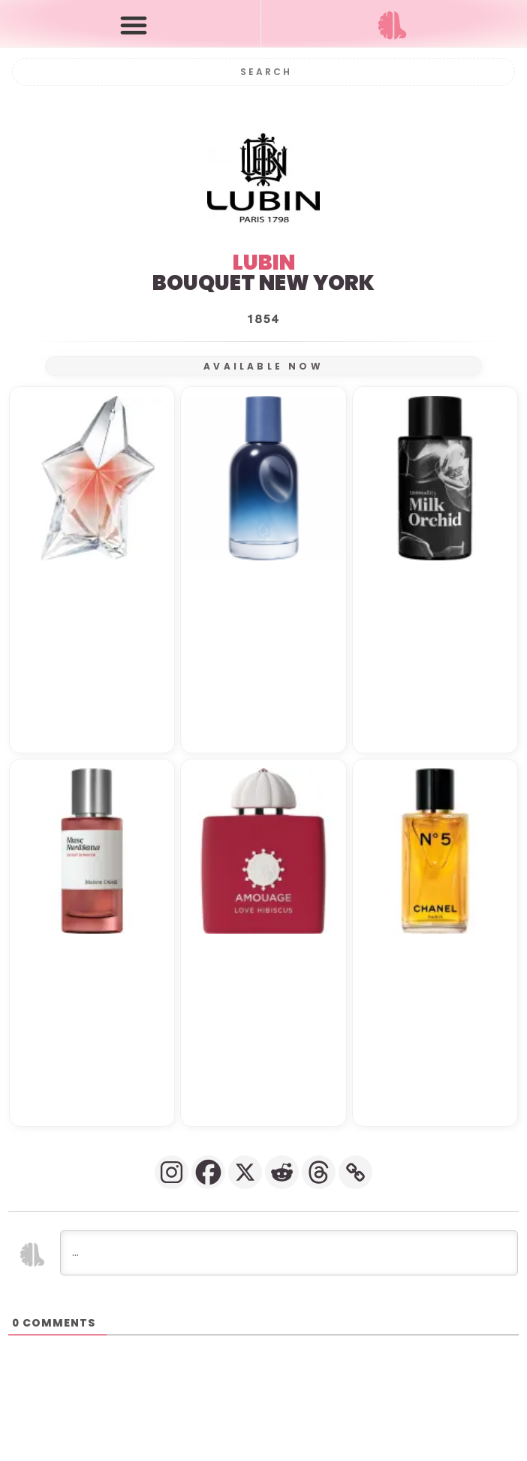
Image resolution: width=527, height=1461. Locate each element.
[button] (134, 24)
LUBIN (264, 262)
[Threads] (319, 1172)
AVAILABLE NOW (263, 366)
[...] (289, 1252)
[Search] (264, 72)
